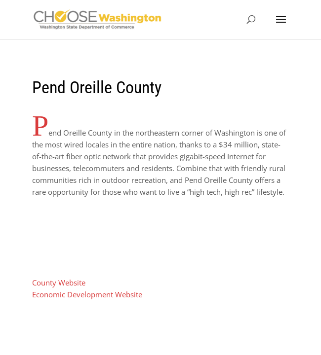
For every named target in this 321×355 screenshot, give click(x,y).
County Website (58, 282)
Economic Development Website (87, 294)
